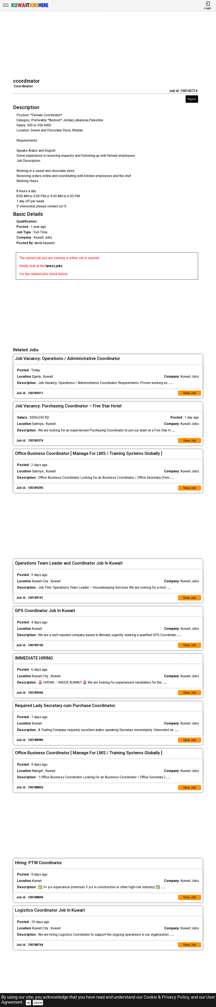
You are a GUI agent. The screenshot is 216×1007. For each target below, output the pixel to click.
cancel (38, 1002)
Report (192, 99)
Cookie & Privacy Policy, (167, 997)
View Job (189, 393)
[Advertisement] (109, 45)
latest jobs (54, 266)
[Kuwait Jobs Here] (30, 7)
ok (28, 1002)
